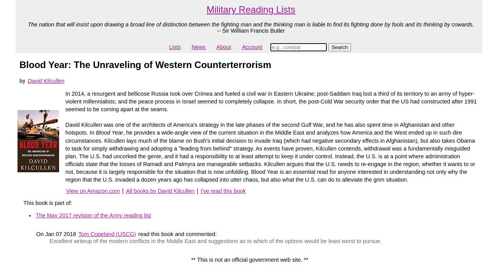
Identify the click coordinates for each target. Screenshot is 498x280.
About (223, 47)
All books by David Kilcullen (160, 191)
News (198, 47)
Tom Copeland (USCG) (107, 234)
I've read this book (223, 191)
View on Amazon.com (93, 191)
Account (252, 47)
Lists (175, 47)
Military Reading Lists (251, 9)
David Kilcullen (46, 81)
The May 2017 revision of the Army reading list (93, 215)
